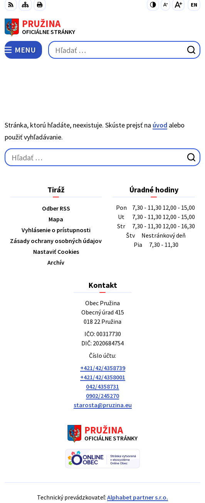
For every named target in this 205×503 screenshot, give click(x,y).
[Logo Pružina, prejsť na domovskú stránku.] (102, 27)
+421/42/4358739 (102, 332)
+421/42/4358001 (102, 341)
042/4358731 (102, 350)
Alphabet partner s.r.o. (137, 461)
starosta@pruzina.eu (103, 369)
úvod (160, 89)
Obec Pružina (124, 472)
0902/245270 (102, 360)
